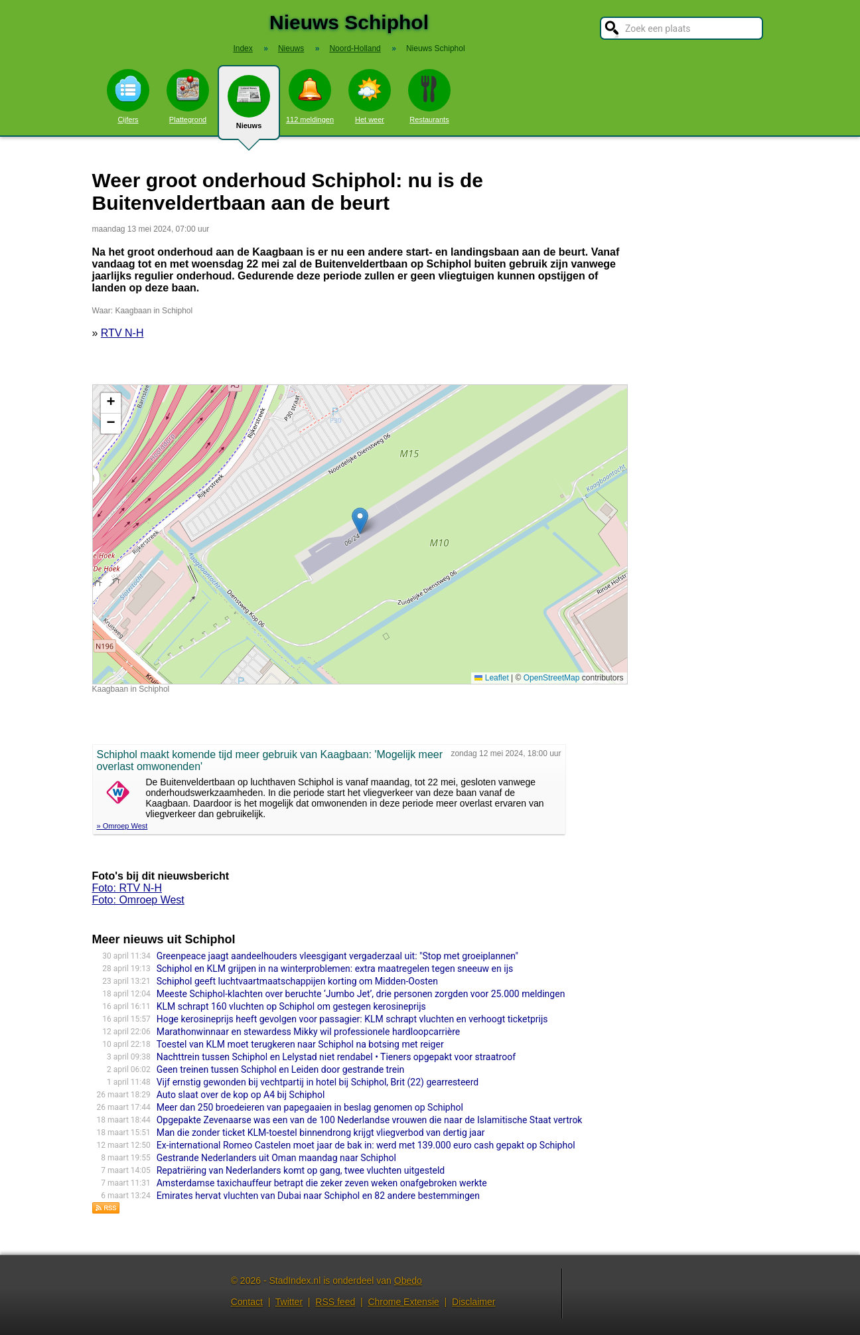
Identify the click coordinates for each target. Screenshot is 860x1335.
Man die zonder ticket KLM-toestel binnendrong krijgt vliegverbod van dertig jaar (321, 1132)
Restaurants (429, 96)
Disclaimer (473, 1301)
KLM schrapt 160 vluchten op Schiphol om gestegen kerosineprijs (291, 1006)
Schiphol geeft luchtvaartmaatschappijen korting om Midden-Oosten (297, 981)
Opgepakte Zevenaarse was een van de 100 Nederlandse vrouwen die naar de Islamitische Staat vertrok (370, 1120)
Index (242, 48)
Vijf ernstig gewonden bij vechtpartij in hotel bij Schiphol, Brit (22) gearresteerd (318, 1082)
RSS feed (335, 1301)
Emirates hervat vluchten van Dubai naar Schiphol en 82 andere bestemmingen (318, 1195)
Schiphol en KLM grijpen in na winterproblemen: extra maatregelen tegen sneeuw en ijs (335, 968)
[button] (360, 520)
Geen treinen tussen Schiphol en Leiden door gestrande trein (281, 1069)
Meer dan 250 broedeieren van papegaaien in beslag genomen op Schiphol (310, 1107)
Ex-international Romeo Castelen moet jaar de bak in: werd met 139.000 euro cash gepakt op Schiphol (366, 1145)
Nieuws (249, 107)
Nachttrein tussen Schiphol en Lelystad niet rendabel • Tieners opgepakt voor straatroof (336, 1057)
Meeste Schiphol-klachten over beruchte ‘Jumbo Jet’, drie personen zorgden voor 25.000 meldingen (361, 993)
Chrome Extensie (403, 1301)
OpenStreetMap (552, 677)
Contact (247, 1301)
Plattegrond (188, 96)
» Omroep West (122, 826)
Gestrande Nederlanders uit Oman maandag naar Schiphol (276, 1157)
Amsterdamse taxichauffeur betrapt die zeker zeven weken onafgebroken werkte (322, 1183)
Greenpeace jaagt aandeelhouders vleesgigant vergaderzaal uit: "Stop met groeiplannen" (337, 956)
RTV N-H (122, 333)
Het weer (369, 96)
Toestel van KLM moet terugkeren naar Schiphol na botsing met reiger (300, 1044)
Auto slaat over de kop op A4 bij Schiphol (241, 1094)
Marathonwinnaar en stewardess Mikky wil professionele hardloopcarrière (309, 1031)
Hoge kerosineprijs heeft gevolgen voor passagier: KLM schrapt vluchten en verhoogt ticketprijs (352, 1019)
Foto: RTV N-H (127, 888)
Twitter (289, 1301)
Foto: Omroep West (138, 899)
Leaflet (491, 677)
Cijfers (128, 96)
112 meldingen (310, 96)
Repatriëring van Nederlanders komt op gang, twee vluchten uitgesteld (301, 1170)
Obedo (408, 1280)
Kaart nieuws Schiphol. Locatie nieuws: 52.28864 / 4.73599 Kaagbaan (358, 534)
